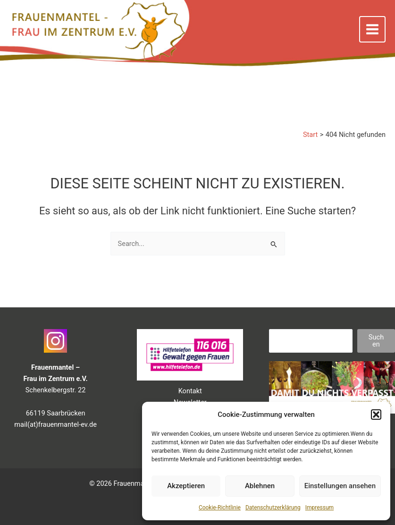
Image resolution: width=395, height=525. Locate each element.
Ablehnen (260, 486)
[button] (376, 414)
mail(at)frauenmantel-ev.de (55, 424)
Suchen (376, 340)
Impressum (319, 507)
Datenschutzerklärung (273, 507)
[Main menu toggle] (372, 29)
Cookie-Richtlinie (220, 507)
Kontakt (190, 391)
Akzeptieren (186, 486)
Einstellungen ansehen (340, 486)
